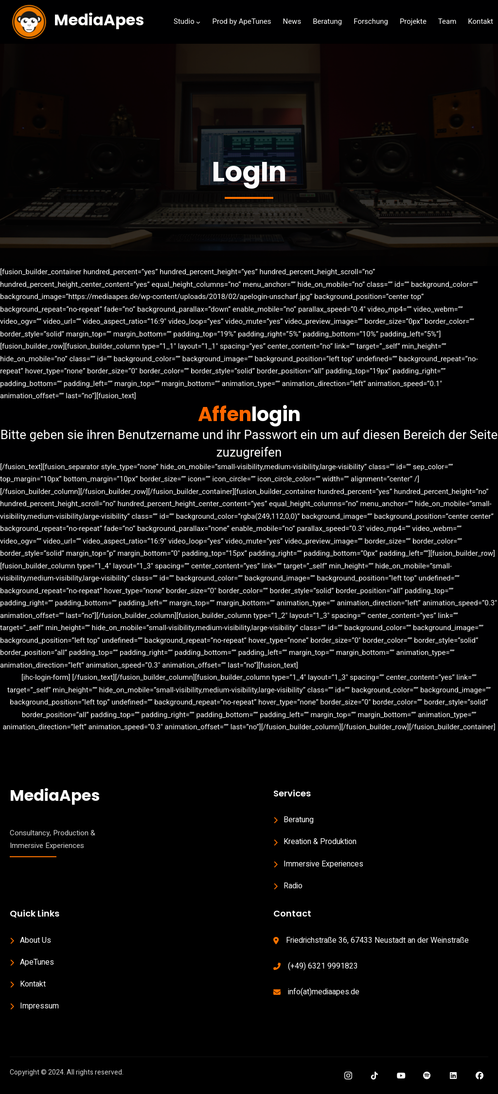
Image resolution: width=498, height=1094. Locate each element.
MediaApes (99, 20)
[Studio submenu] (198, 22)
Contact (292, 913)
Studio (184, 21)
